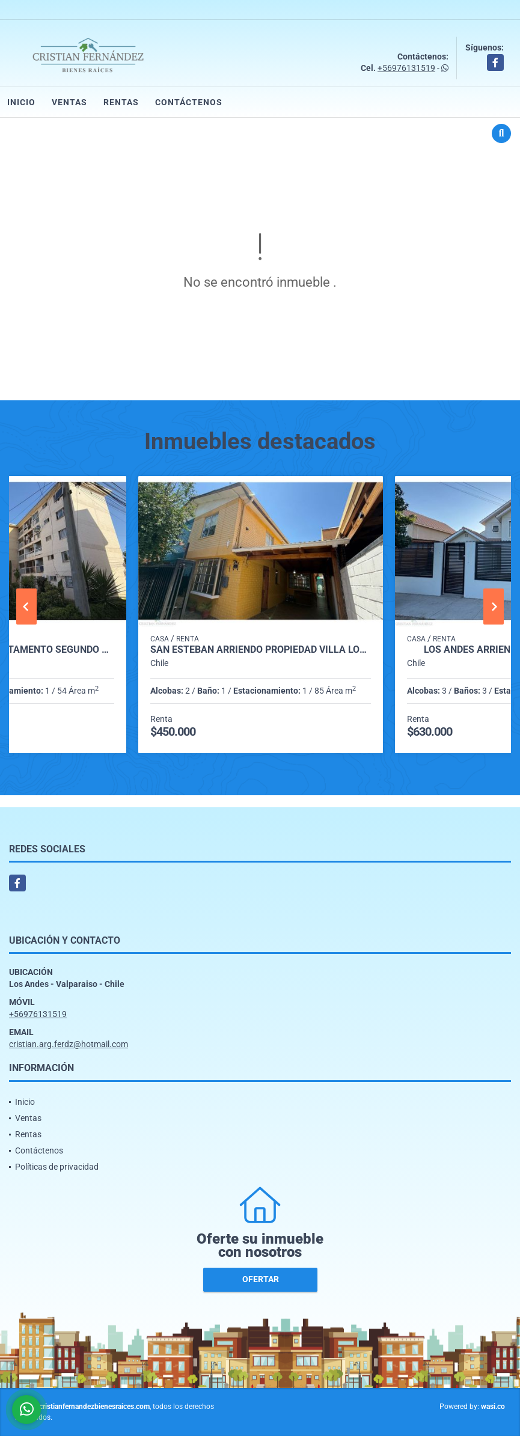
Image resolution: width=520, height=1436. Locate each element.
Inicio (21, 102)
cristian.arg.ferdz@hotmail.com (68, 1044)
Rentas (121, 102)
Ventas (69, 102)
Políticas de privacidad (57, 1167)
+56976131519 (406, 68)
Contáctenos (188, 102)
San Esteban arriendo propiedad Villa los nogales (261, 650)
